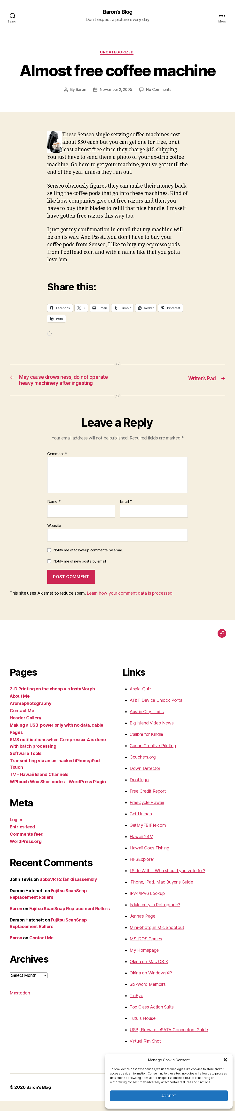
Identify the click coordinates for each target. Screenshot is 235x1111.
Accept (168, 1096)
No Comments (159, 90)
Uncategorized (117, 53)
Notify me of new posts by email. (80, 571)
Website (54, 535)
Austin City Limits (147, 721)
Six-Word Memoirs (148, 994)
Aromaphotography (31, 713)
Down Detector (145, 778)
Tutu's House (143, 1028)
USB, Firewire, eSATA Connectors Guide (169, 1039)
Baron (79, 90)
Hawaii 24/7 (141, 846)
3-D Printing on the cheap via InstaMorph (52, 699)
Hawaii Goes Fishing (149, 858)
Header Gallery (25, 728)
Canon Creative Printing (153, 755)
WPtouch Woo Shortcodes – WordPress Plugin (58, 791)
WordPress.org (26, 851)
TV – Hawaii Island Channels (39, 784)
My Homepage (144, 960)
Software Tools (25, 763)
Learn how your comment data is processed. (130, 603)
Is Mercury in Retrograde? (155, 914)
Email (126, 512)
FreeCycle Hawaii (147, 812)
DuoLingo (139, 789)
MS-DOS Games (146, 948)
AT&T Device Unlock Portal (156, 710)
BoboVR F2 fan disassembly (68, 889)
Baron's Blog (117, 12)
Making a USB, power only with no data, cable (56, 735)
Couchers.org (143, 767)
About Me (20, 706)
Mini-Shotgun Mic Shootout (157, 937)
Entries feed (22, 837)
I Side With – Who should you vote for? (167, 880)
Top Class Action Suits (152, 1017)
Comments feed (27, 844)
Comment (57, 464)
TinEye (136, 1005)
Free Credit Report (148, 801)
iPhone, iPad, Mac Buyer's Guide (161, 892)
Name (54, 512)
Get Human (141, 823)
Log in (16, 829)
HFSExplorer (142, 869)
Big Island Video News (151, 733)
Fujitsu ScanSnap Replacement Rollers (69, 918)
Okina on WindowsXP (151, 983)
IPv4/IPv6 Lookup (147, 903)
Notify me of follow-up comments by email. (88, 560)
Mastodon (20, 1003)
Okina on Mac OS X (149, 971)
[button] (225, 1059)
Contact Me (22, 720)
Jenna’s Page (142, 926)
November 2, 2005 (116, 90)
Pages (16, 742)
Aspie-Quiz (140, 699)
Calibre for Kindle (146, 744)
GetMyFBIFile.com (148, 835)
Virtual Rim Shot (145, 1051)
